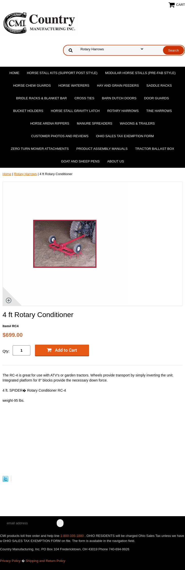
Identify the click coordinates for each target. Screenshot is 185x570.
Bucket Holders (28, 111)
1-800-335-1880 (72, 536)
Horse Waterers (73, 85)
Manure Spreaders (94, 123)
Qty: (6, 351)
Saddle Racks (159, 85)
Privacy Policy (10, 561)
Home (14, 73)
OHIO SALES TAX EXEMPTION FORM (125, 136)
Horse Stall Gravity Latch (75, 111)
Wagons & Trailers (137, 123)
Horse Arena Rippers (49, 123)
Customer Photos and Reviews (59, 136)
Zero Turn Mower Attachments (40, 149)
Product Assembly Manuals (102, 149)
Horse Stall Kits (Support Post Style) (62, 73)
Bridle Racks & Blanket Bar (41, 98)
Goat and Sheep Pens (80, 161)
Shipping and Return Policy (45, 561)
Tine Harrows (159, 111)
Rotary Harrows (123, 111)
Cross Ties (84, 98)
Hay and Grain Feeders (118, 85)
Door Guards (156, 98)
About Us (115, 161)
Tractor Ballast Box (154, 149)
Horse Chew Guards (32, 85)
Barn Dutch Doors (119, 98)
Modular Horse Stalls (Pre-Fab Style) (140, 73)
